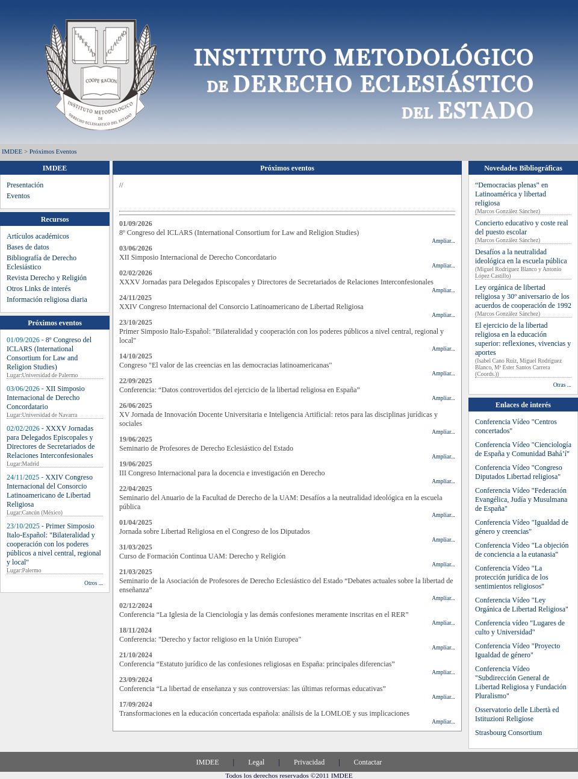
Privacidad (309, 762)
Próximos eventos (53, 151)
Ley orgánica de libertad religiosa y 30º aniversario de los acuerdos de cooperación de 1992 (523, 296)
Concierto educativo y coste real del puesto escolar (521, 227)
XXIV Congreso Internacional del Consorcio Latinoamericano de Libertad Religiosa (50, 490)
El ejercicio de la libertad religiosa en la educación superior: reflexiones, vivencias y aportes (523, 339)
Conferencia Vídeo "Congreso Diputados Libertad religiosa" (518, 472)
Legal (256, 762)
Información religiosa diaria (47, 299)
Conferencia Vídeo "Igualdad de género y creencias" (521, 527)
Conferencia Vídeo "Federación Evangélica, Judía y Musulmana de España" (521, 499)
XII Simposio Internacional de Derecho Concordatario (46, 397)
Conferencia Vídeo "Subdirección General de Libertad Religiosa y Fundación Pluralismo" (521, 682)
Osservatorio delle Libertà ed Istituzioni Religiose (517, 714)
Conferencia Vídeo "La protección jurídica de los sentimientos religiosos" (511, 577)
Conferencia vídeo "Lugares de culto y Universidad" (520, 627)
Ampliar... (443, 240)
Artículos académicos (38, 236)
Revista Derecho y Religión (47, 278)
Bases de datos (28, 247)
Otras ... (562, 384)
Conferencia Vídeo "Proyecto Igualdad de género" (517, 650)
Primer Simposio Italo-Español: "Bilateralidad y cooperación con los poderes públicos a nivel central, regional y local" (54, 544)
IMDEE (12, 151)
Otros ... (93, 583)
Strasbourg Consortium (508, 732)
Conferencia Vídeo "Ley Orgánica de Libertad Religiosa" (521, 604)
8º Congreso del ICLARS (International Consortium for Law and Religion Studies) (49, 353)
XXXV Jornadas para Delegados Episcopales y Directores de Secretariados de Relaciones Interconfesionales (51, 442)
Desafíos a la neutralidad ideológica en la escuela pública (521, 256)
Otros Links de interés (38, 288)
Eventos (18, 196)
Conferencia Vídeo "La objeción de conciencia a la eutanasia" (522, 549)
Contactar (368, 762)
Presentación (25, 185)
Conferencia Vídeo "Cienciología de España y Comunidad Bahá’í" (523, 449)
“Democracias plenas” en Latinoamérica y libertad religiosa (511, 194)
